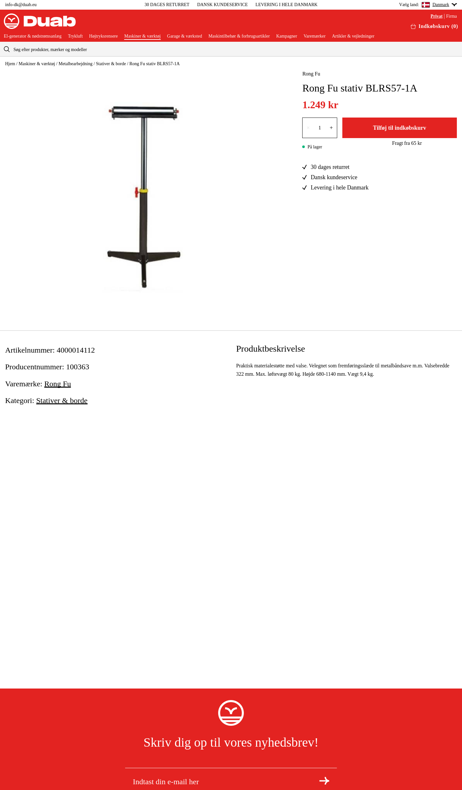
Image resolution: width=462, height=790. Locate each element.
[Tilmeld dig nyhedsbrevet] (324, 781)
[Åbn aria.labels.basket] (434, 26)
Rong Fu (311, 73)
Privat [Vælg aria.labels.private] (436, 16)
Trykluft (75, 36)
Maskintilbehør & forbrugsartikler (239, 36)
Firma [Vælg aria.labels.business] (451, 16)
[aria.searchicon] (6, 49)
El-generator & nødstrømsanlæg (33, 36)
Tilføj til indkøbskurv (399, 128)
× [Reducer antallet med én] (308, 128)
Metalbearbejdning (75, 63)
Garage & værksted (184, 36)
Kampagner (286, 36)
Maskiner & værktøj (142, 36)
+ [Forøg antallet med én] (331, 128)
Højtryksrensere (103, 36)
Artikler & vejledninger (353, 36)
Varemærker (314, 36)
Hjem (10, 63)
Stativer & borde (111, 63)
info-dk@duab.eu (21, 4)
